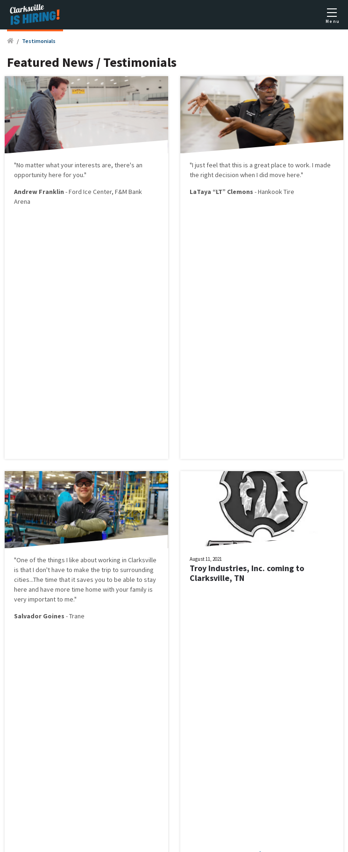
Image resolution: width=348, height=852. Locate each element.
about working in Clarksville (118, 560)
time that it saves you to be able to (94, 579)
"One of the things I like (47, 560)
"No (19, 165)
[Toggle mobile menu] (331, 15)
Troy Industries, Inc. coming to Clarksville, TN (247, 573)
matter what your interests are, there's (80, 165)
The (39, 579)
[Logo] (35, 15)
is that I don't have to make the (57, 570)
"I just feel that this (216, 165)
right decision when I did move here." (251, 175)
